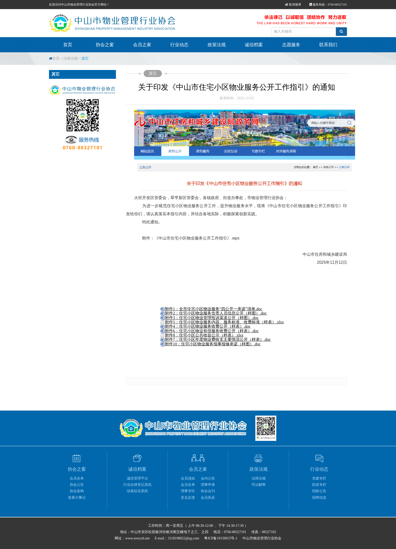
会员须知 (188, 478)
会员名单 (77, 478)
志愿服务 (291, 44)
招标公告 (319, 491)
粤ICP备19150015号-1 (220, 538)
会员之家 (142, 44)
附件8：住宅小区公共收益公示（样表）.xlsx (204, 335)
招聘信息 (319, 497)
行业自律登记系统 (137, 485)
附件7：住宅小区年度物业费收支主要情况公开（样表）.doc (218, 339)
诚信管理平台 (137, 478)
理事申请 (208, 485)
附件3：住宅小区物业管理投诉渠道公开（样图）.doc (212, 318)
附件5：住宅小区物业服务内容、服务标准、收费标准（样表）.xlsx (224, 322)
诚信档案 (254, 44)
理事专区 (188, 491)
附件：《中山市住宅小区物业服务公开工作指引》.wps (190, 238)
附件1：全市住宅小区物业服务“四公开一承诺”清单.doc (213, 309)
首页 (67, 44)
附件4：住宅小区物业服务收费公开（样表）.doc (208, 326)
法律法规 (70, 58)
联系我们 (328, 44)
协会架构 (77, 491)
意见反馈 (188, 497)
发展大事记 (77, 497)
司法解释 (259, 485)
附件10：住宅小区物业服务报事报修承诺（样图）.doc (213, 344)
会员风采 (208, 497)
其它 (85, 58)
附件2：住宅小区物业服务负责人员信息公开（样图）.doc (216, 313)
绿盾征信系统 (137, 491)
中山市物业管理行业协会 (261, 538)
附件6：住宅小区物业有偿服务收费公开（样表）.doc (212, 331)
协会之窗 (105, 44)
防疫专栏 (319, 485)
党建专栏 (319, 478)
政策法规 (217, 44)
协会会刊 (208, 491)
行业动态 (179, 44)
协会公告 (77, 485)
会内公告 (208, 478)
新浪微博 (293, 4)
